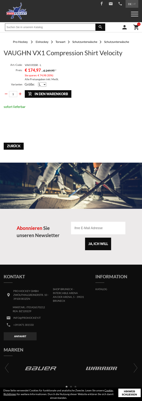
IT (134, 4)
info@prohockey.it (27, 317)
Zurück (14, 146)
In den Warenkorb (48, 94)
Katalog (101, 289)
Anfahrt (20, 336)
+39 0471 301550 (23, 324)
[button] (66, 387)
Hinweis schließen (129, 393)
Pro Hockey (20, 41)
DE (130, 4)
